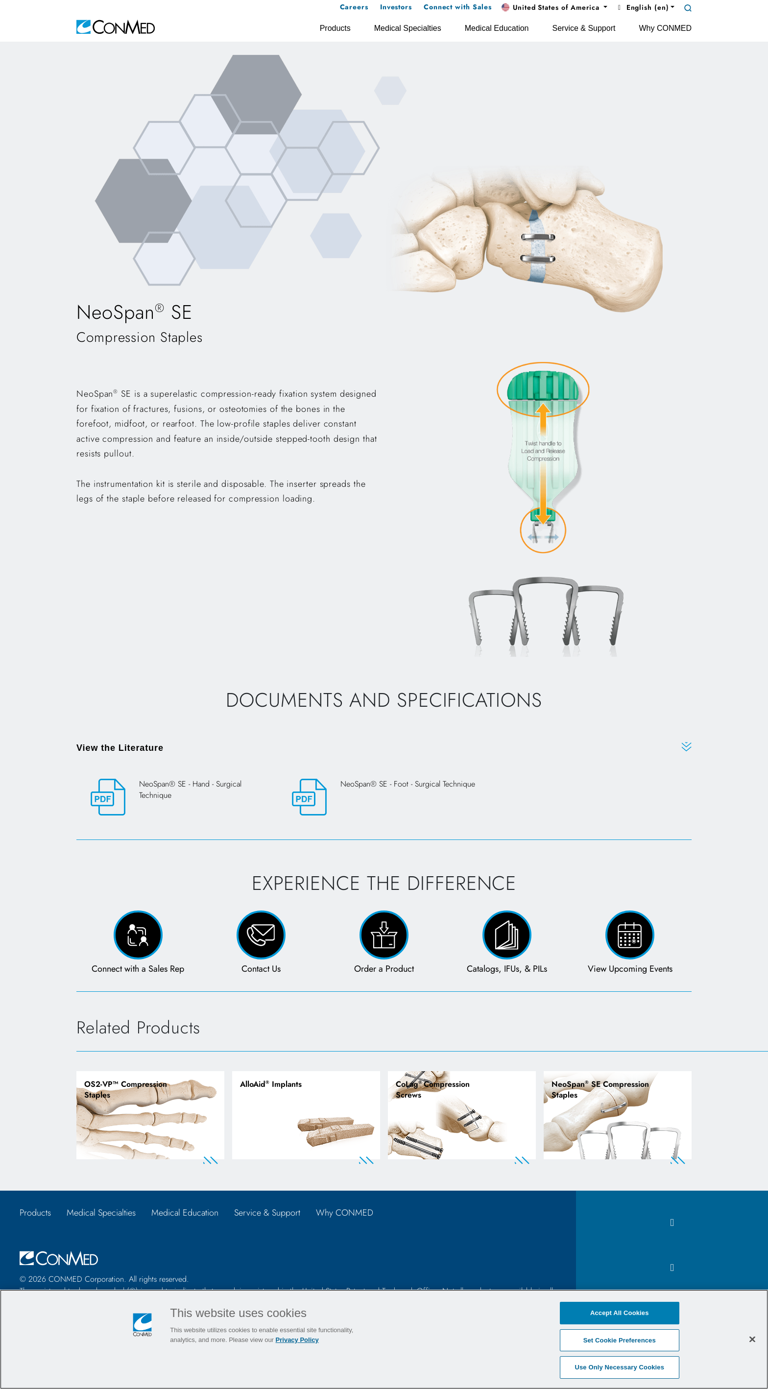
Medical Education (184, 1212)
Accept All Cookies (619, 1313)
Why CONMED (344, 1212)
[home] (115, 26)
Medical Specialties (101, 1212)
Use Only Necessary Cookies (619, 1367)
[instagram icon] (672, 1267)
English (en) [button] (642, 7)
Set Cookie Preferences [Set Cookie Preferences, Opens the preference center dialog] (619, 1340)
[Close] (752, 1339)
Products (35, 1212)
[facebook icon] (672, 1222)
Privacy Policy (297, 1339)
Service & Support (267, 1212)
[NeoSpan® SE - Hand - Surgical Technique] (183, 797)
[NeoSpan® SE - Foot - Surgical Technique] (384, 797)
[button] (554, 8)
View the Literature (120, 748)
